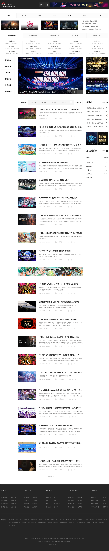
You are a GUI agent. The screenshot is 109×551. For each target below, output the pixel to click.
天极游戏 (46, 520)
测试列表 (34, 497)
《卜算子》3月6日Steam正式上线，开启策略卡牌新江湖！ (59, 284)
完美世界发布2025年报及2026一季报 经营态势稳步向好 (58, 198)
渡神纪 (55, 51)
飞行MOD (79, 48)
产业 (69, 15)
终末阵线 (89, 166)
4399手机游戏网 (41, 522)
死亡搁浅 (97, 46)
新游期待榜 (4, 497)
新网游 (60, 118)
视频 (39, 15)
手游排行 (34, 500)
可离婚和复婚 (93, 53)
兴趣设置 (78, 102)
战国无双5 (33, 41)
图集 (54, 15)
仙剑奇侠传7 (33, 46)
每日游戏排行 (76, 35)
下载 (100, 15)
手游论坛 (26, 507)
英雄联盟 (33, 51)
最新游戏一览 (54, 35)
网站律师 (62, 538)
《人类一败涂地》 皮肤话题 (94, 123)
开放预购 (37, 43)
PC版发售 (93, 48)
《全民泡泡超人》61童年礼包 (95, 108)
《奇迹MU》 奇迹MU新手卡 (94, 126)
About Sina (33, 538)
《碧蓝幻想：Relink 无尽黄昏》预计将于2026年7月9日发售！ (60, 372)
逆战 (47, 503)
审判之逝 (12, 46)
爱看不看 (105, 507)
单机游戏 (79, 503)
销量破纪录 (58, 48)
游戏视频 (8, 85)
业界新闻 (34, 507)
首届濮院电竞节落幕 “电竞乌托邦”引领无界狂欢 (56, 425)
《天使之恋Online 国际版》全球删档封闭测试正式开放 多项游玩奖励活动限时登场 (68, 145)
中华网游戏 (34, 520)
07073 (52, 520)
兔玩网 (50, 522)
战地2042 (12, 41)
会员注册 (75, 538)
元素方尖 (89, 174)
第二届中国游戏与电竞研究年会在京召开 (53, 162)
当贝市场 (24, 522)
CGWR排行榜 (73, 491)
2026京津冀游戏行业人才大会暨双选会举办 (54, 180)
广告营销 (44, 538)
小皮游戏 (101, 522)
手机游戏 (8, 66)
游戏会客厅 (84, 29)
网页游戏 (79, 500)
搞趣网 (80, 520)
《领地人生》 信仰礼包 (93, 111)
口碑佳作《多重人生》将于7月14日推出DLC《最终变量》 (59, 109)
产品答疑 (81, 538)
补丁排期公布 (29, 53)
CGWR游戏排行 (95, 507)
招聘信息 (56, 538)
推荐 (9, 15)
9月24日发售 (8, 48)
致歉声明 (38, 48)
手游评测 (26, 503)
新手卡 (24, 15)
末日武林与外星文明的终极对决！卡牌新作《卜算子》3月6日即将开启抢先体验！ (67, 355)
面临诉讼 (72, 48)
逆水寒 (56, 507)
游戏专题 (13, 507)
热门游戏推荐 (12, 35)
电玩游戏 (79, 497)
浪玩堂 (104, 503)
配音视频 (8, 53)
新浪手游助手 (16, 522)
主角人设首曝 (29, 48)
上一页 (74, 92)
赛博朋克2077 (76, 46)
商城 (84, 15)
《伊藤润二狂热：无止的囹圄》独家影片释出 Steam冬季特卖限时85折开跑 (65, 461)
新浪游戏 (61, 399)
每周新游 (34, 503)
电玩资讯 (61, 379)
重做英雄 (38, 53)
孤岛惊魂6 (12, 51)
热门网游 (49, 491)
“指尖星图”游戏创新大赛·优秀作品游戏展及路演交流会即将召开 (61, 127)
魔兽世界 (97, 41)
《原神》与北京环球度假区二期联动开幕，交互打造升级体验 (60, 233)
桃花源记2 (57, 503)
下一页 (80, 92)
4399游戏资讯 (64, 522)
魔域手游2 (89, 177)
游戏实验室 (91, 29)
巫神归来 (48, 507)
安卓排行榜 (71, 507)
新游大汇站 (4, 503)
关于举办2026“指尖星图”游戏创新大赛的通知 (55, 251)
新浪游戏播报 (94, 503)
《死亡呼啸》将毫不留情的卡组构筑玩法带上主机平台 (58, 319)
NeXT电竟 (12, 525)
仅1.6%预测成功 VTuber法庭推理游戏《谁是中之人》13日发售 (61, 390)
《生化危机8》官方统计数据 (89, 21)
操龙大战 (79, 53)
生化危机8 (54, 41)
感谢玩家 (101, 48)
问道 (47, 500)
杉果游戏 (55, 522)
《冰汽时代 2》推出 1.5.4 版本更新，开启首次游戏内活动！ (60, 337)
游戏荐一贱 (4, 507)
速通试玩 (59, 43)
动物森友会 (54, 46)
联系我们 (50, 538)
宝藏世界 (48, 497)
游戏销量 (72, 43)
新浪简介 (27, 538)
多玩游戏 (85, 520)
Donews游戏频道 (24, 520)
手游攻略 (26, 500)
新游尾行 (13, 500)
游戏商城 (68, 520)
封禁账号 (101, 43)
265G (57, 520)
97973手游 (27, 491)
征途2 (55, 500)
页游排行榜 (71, 500)
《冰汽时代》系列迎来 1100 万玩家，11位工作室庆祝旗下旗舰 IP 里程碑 (64, 215)
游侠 (104, 500)
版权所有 (57, 544)
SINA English (69, 538)
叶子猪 (62, 520)
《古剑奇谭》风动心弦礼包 (94, 115)
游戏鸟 (74, 520)
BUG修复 (93, 43)
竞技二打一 (72, 522)
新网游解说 (4, 500)
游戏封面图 (50, 43)
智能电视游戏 (32, 522)
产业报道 (13, 503)
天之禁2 (56, 497)
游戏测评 (58, 53)
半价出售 (50, 53)
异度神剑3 (89, 170)
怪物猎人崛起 (76, 51)
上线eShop (102, 53)
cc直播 (88, 522)
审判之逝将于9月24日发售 (89, 23)
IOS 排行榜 (71, 503)
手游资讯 (26, 497)
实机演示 (15, 53)
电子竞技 (79, 507)
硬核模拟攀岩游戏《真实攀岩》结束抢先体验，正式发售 (59, 302)
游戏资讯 (98, 29)
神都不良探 (89, 162)
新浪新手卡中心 (95, 500)
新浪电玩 (8, 60)
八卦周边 (94, 491)
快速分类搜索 (33, 35)
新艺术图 (72, 53)
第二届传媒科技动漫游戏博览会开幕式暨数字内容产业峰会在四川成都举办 (65, 443)
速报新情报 (29, 43)
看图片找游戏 (97, 35)
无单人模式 (15, 43)
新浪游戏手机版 (13, 520)
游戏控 (104, 497)
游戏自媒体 (8, 91)
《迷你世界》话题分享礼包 (94, 119)
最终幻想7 (76, 41)
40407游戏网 (99, 520)
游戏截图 (16, 48)
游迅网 (40, 520)
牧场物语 (97, 51)
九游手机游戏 (81, 522)
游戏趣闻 (79, 43)
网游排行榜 (71, 497)
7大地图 (7, 43)
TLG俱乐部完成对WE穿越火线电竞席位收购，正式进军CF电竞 (61, 408)
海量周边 (50, 48)
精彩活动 (8, 79)
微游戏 (92, 520)
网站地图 (39, 538)
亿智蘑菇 (94, 522)
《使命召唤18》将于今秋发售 (90, 26)
